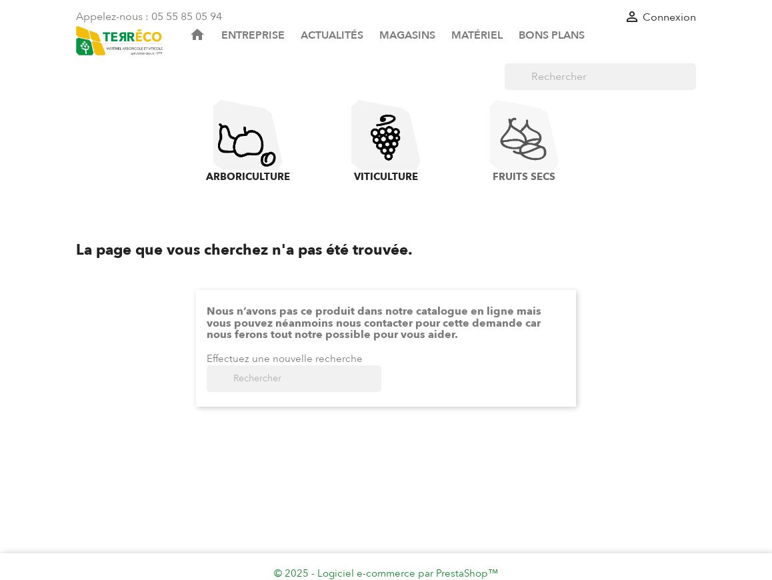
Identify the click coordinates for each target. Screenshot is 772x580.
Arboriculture (248, 141)
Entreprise (253, 35)
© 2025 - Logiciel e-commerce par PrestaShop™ (386, 573)
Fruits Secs (524, 141)
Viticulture (386, 141)
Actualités (332, 35)
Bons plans (552, 35)
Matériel (477, 35)
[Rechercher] (600, 76)
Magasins (407, 35)
